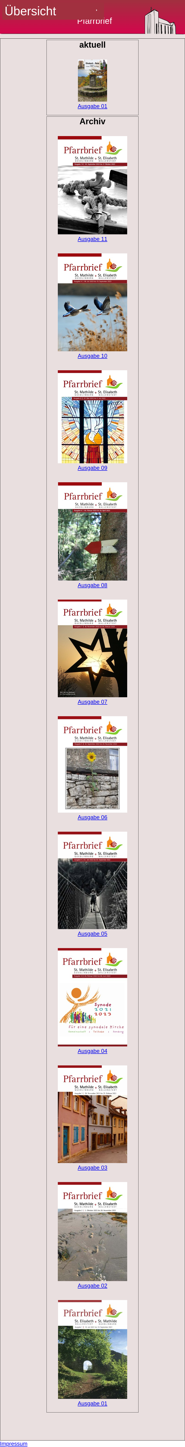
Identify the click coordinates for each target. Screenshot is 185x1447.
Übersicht (30, 11)
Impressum (14, 1444)
